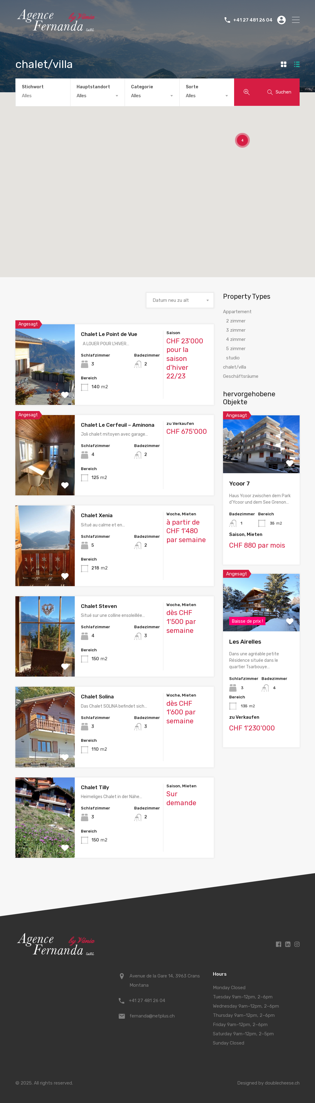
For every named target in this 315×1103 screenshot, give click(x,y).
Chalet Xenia (97, 515)
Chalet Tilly (95, 787)
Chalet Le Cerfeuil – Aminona (117, 425)
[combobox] (97, 95)
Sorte (192, 87)
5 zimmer (235, 348)
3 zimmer (235, 330)
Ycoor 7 (239, 483)
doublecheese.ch (282, 1083)
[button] (72, 222)
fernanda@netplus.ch (152, 1016)
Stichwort (33, 87)
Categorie (142, 87)
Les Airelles (245, 641)
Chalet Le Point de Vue (109, 334)
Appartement (237, 311)
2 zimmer (235, 321)
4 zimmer (235, 339)
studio (233, 358)
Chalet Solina (97, 696)
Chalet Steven (99, 606)
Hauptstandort (93, 87)
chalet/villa (234, 367)
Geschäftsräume (240, 376)
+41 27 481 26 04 (253, 20)
